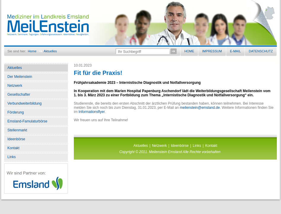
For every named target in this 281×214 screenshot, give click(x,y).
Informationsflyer (92, 112)
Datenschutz (261, 51)
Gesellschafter (18, 94)
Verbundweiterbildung (24, 103)
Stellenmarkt (17, 130)
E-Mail (235, 51)
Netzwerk (14, 86)
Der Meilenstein (19, 77)
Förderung (15, 112)
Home (32, 51)
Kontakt (13, 148)
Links (11, 157)
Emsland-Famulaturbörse (27, 121)
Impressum (212, 51)
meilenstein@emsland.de (200, 108)
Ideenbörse (16, 139)
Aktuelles (50, 51)
